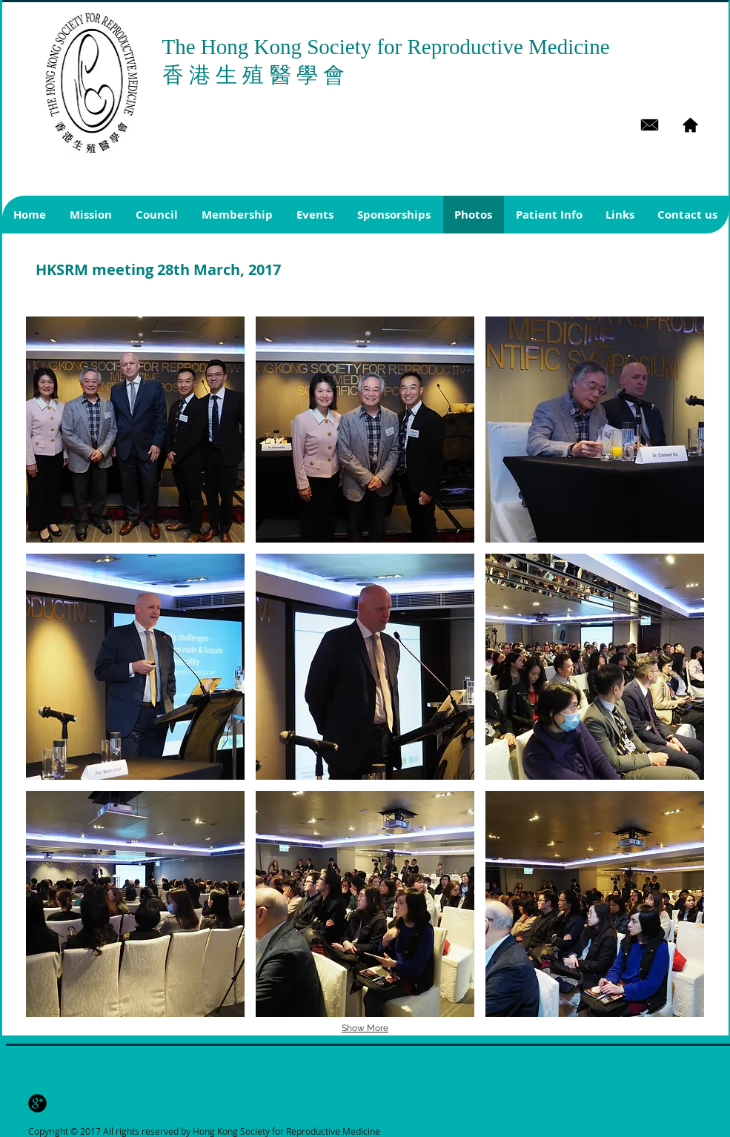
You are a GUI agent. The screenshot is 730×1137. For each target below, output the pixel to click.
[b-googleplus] (37, 1103)
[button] (135, 429)
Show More (365, 1028)
